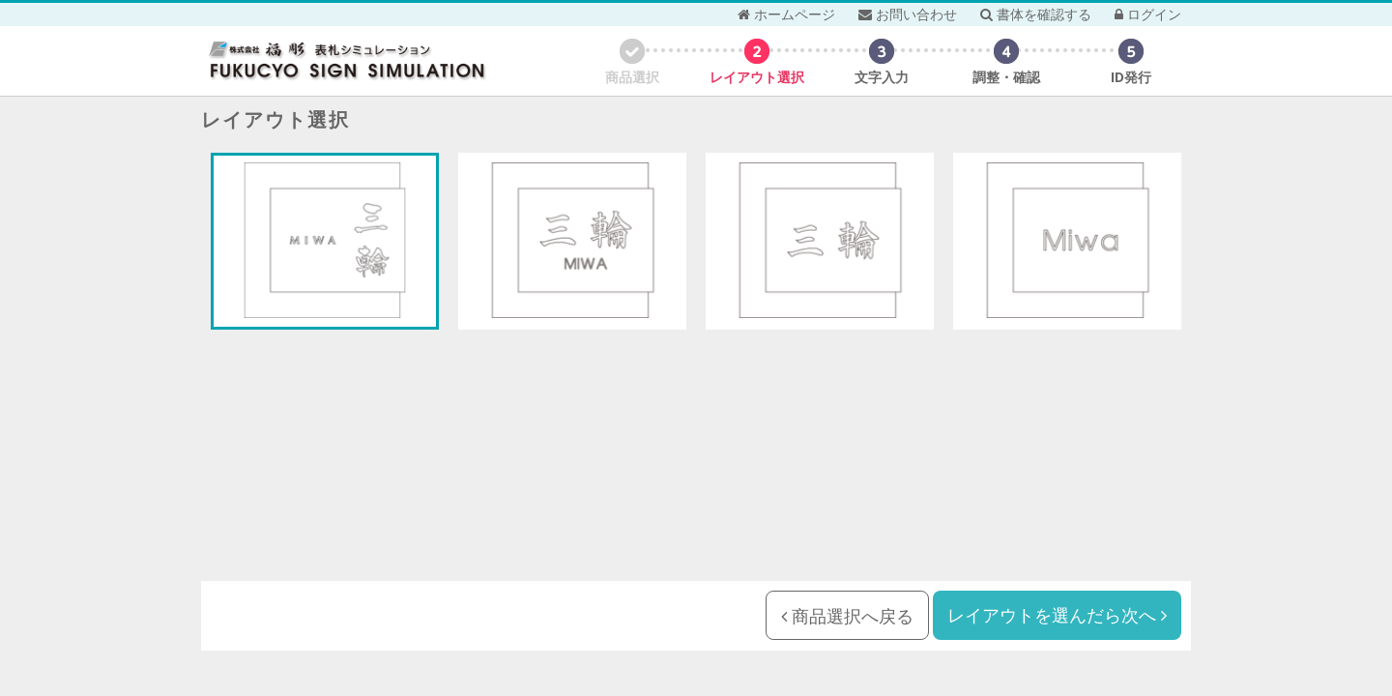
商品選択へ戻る (847, 615)
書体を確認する (1035, 14)
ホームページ (786, 14)
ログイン (1148, 14)
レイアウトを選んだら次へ (1057, 614)
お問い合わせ (907, 14)
